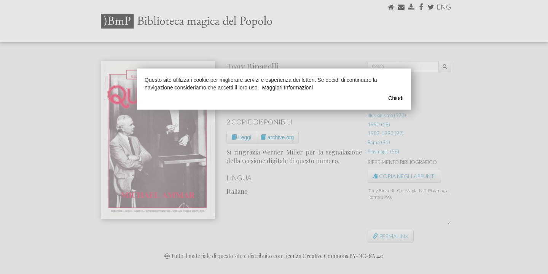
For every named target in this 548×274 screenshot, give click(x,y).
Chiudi (395, 98)
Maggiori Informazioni (287, 87)
